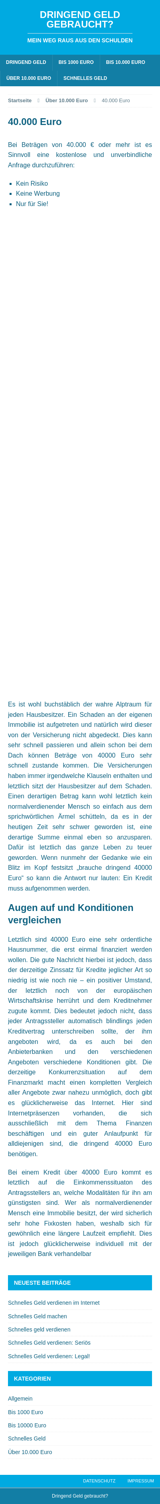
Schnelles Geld (85, 78)
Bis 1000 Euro (76, 62)
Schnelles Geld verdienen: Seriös (49, 1342)
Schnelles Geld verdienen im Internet (54, 1303)
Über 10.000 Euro (28, 78)
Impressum (140, 1480)
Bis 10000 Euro (27, 1425)
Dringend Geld (26, 62)
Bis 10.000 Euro (125, 62)
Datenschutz (99, 1480)
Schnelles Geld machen (37, 1316)
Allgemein (20, 1398)
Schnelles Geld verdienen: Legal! (49, 1356)
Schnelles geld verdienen (39, 1329)
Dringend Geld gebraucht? (80, 1496)
